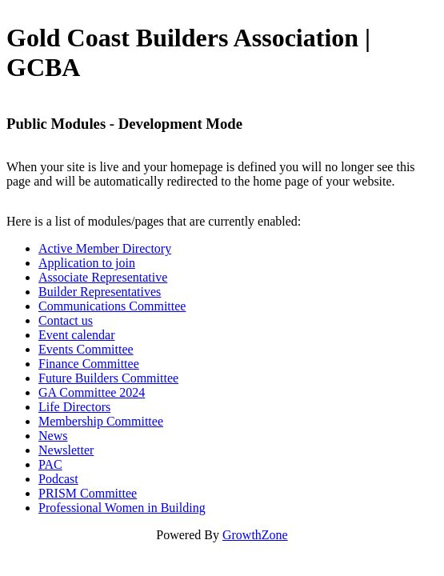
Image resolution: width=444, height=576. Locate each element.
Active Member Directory (104, 248)
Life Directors (74, 407)
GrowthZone (255, 535)
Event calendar (76, 335)
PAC (50, 464)
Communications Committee (112, 306)
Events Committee (86, 349)
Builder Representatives (99, 291)
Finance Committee (88, 363)
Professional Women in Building (122, 507)
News (52, 435)
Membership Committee (100, 421)
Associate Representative (102, 277)
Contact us (65, 320)
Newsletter (66, 450)
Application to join (86, 263)
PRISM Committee (87, 493)
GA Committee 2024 (91, 392)
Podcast (58, 479)
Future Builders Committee (108, 378)
